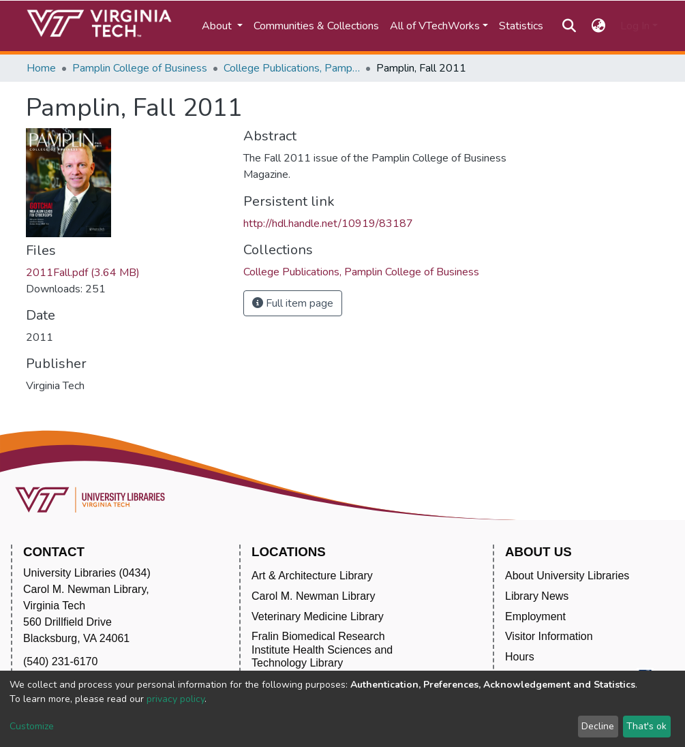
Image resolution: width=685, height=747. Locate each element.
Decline (597, 726)
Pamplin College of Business (139, 68)
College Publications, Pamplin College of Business (292, 68)
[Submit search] (569, 26)
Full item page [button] (292, 303)
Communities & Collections (316, 25)
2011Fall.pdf (83, 272)
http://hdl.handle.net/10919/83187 (328, 223)
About (218, 25)
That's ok (646, 726)
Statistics (521, 25)
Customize (32, 726)
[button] (598, 26)
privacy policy (175, 698)
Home (41, 68)
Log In (635, 25)
